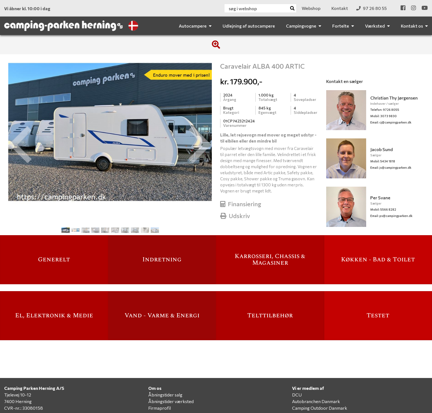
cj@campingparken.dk (390, 122)
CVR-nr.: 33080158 (23, 408)
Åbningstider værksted (171, 401)
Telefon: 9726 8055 (384, 109)
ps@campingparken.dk (391, 216)
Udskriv (235, 215)
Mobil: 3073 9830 (383, 116)
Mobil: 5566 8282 (383, 209)
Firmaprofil (159, 408)
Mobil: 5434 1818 (382, 161)
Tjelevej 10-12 (17, 394)
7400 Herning (18, 401)
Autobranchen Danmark (316, 401)
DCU (297, 394)
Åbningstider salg (165, 394)
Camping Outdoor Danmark (319, 408)
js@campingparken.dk (390, 167)
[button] (20, 145)
